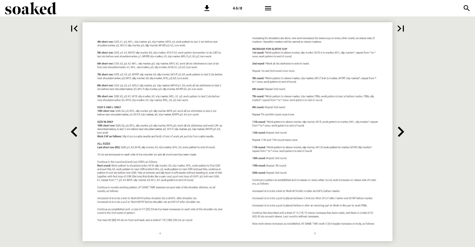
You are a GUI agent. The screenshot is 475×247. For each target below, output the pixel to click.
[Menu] (268, 8)
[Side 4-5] (237, 8)
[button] (207, 8)
